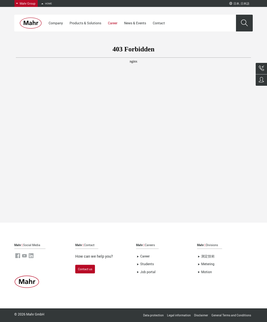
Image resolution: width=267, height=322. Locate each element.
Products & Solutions (85, 23)
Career (112, 23)
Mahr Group (27, 3)
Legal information (179, 315)
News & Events (135, 23)
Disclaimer (201, 315)
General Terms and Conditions (231, 315)
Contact (159, 23)
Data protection (153, 315)
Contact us (85, 269)
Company (56, 23)
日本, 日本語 (239, 3)
